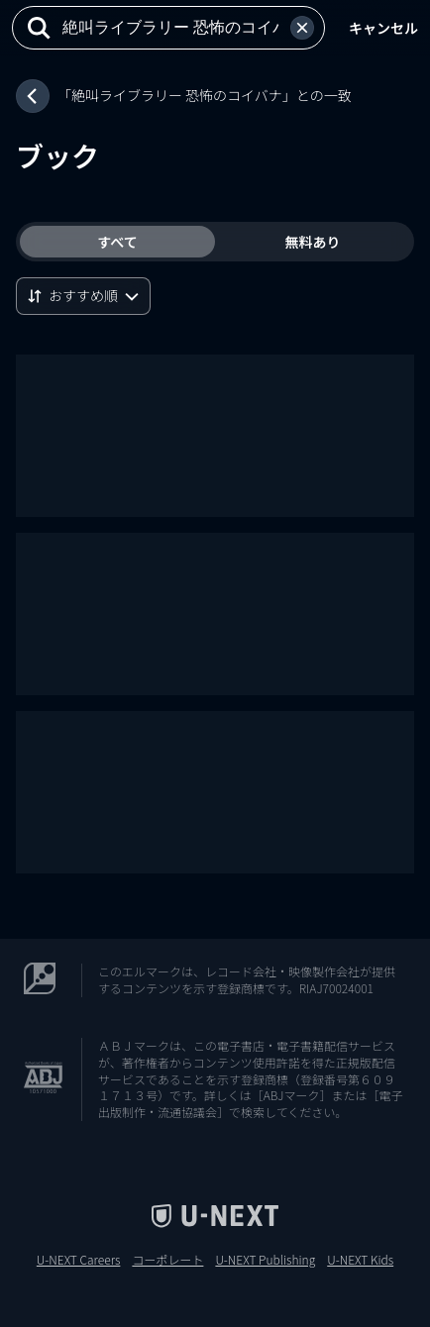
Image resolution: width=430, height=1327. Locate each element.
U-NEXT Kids (360, 1260)
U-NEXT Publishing (265, 1260)
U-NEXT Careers (79, 1260)
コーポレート (167, 1260)
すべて (117, 242)
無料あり (313, 242)
